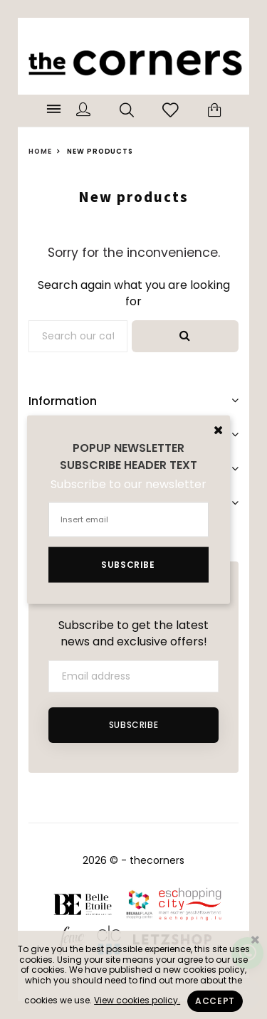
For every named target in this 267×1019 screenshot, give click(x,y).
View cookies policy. (137, 1000)
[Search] (77, 336)
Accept (215, 1001)
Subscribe (133, 725)
